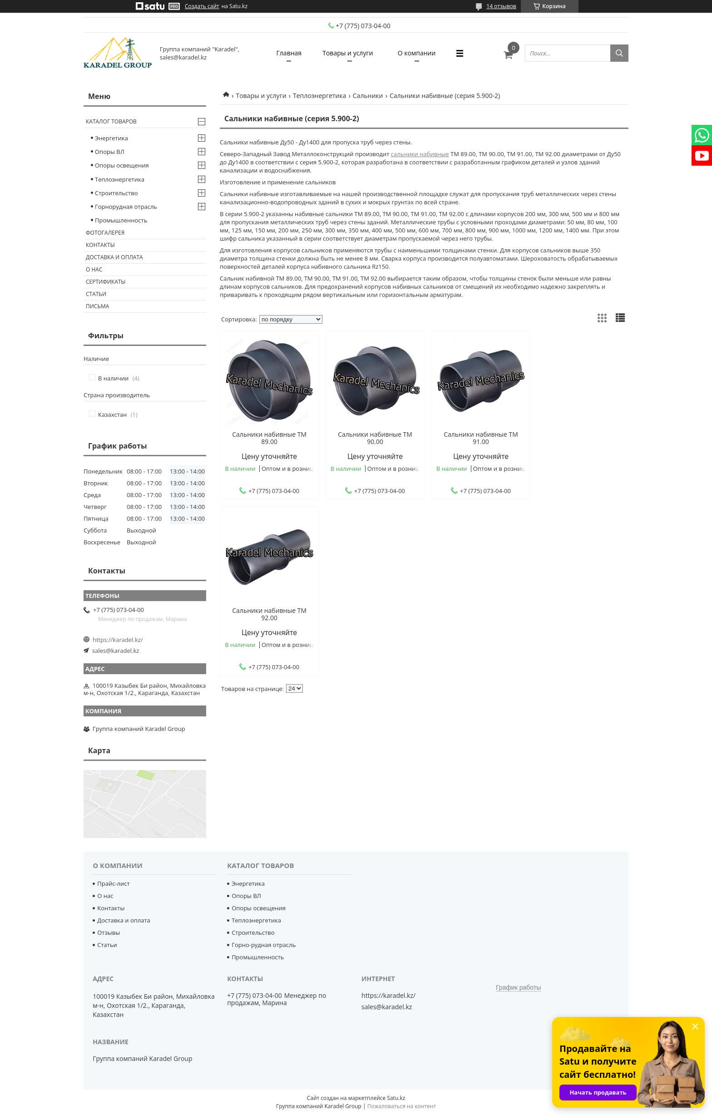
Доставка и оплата (114, 257)
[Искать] (619, 53)
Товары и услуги (347, 53)
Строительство (116, 193)
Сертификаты (106, 282)
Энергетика (111, 138)
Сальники (368, 95)
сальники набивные (420, 154)
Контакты (100, 245)
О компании (419, 53)
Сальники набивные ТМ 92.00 (580, 438)
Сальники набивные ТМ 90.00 (372, 438)
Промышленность (121, 220)
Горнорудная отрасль (126, 206)
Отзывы (108, 932)
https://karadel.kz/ (118, 639)
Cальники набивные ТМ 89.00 (268, 438)
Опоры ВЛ (109, 152)
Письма (97, 306)
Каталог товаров (111, 121)
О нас (94, 269)
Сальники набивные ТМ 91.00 (476, 438)
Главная (287, 53)
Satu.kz (396, 1098)
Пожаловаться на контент (401, 1106)
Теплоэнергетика (319, 95)
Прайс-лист (113, 883)
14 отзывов (501, 6)
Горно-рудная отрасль (264, 945)
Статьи (96, 294)
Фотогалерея (105, 233)
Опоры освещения (122, 165)
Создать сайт (202, 6)
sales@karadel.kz (115, 650)
